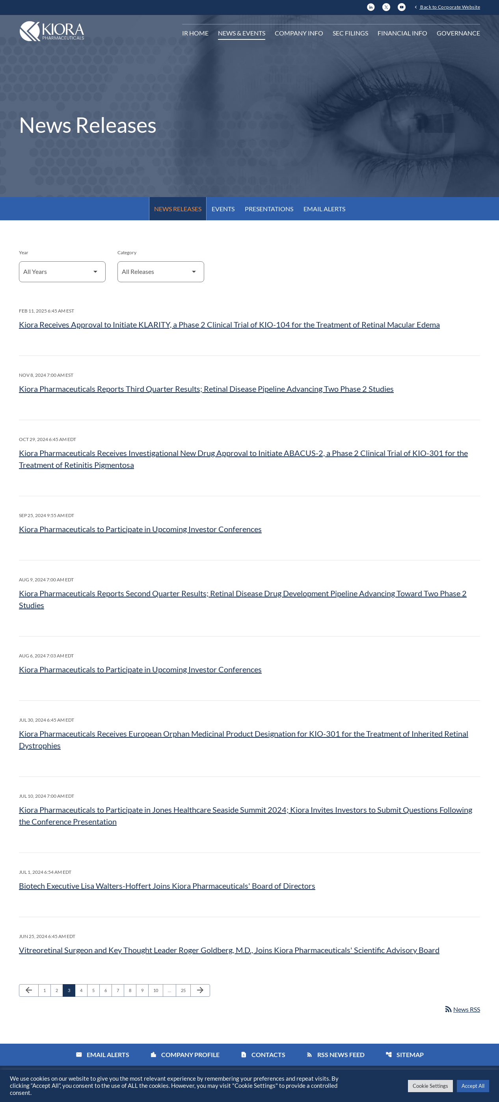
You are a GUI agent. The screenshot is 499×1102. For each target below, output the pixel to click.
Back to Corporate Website (449, 6)
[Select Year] (62, 271)
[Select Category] (160, 271)
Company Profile (185, 1054)
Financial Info (402, 33)
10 (158, 990)
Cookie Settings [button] (430, 1086)
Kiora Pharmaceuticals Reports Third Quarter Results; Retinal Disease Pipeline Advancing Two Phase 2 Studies (206, 388)
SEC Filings (350, 33)
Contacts (262, 1054)
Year (23, 252)
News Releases (177, 208)
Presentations (269, 208)
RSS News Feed (335, 1054)
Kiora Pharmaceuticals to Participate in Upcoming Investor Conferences (140, 529)
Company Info (299, 33)
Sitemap (404, 1054)
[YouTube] (402, 6)
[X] (386, 6)
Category (126, 252)
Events (223, 208)
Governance (458, 33)
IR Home (195, 33)
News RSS (462, 1009)
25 (185, 990)
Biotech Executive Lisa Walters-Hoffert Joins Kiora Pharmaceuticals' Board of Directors (167, 885)
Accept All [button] (473, 1086)
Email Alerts (324, 208)
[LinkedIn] (371, 6)
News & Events (241, 33)
